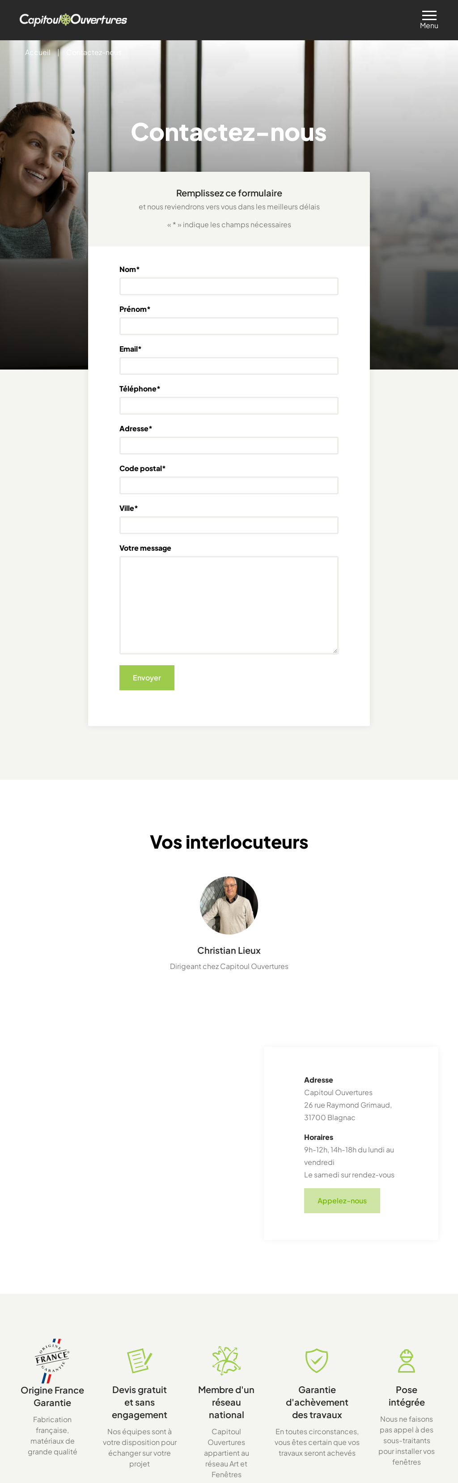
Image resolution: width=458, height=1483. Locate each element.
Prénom (135, 309)
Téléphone (140, 388)
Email (130, 349)
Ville (128, 508)
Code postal (142, 468)
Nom (129, 269)
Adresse (136, 428)
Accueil (38, 52)
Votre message (145, 548)
